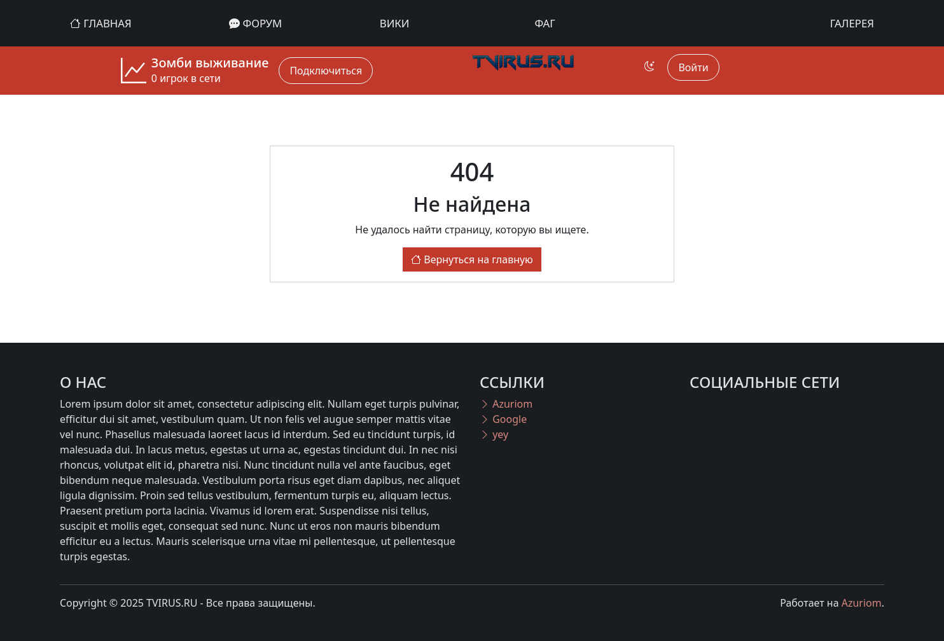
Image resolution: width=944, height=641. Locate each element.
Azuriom (506, 404)
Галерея (852, 23)
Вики (395, 23)
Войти (693, 67)
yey (494, 434)
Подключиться (325, 71)
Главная (101, 23)
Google (503, 419)
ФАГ (545, 23)
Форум (255, 23)
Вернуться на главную (472, 259)
